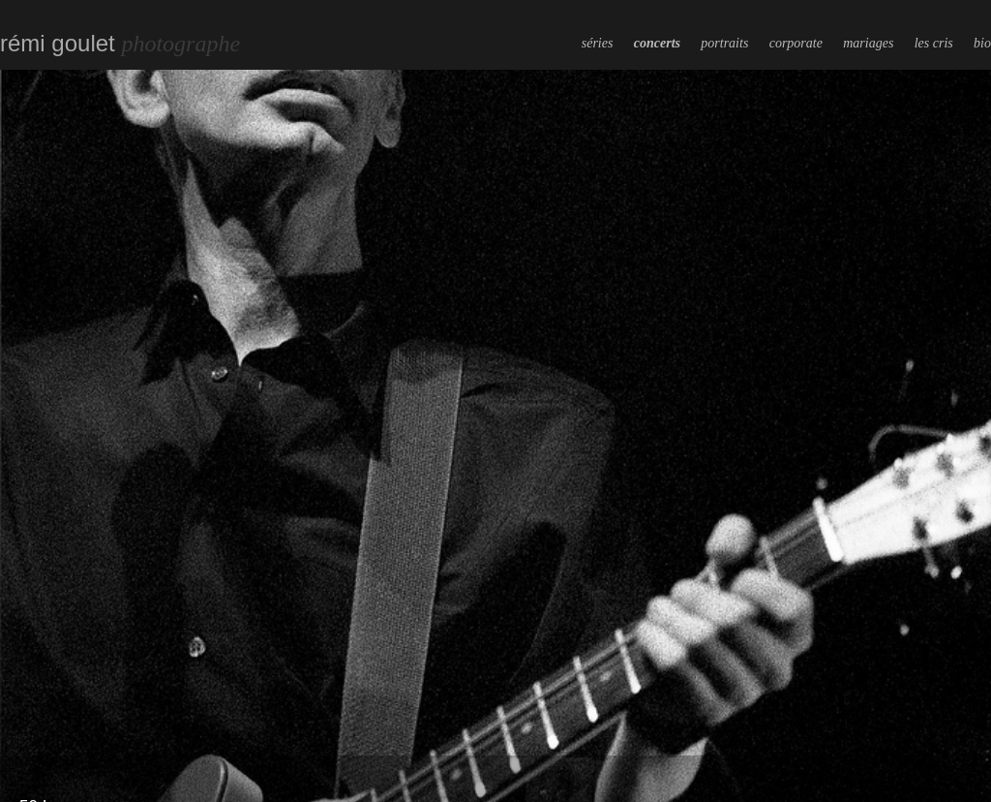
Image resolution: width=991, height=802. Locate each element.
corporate (796, 43)
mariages (868, 43)
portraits (724, 43)
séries (598, 43)
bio (982, 43)
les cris (934, 43)
